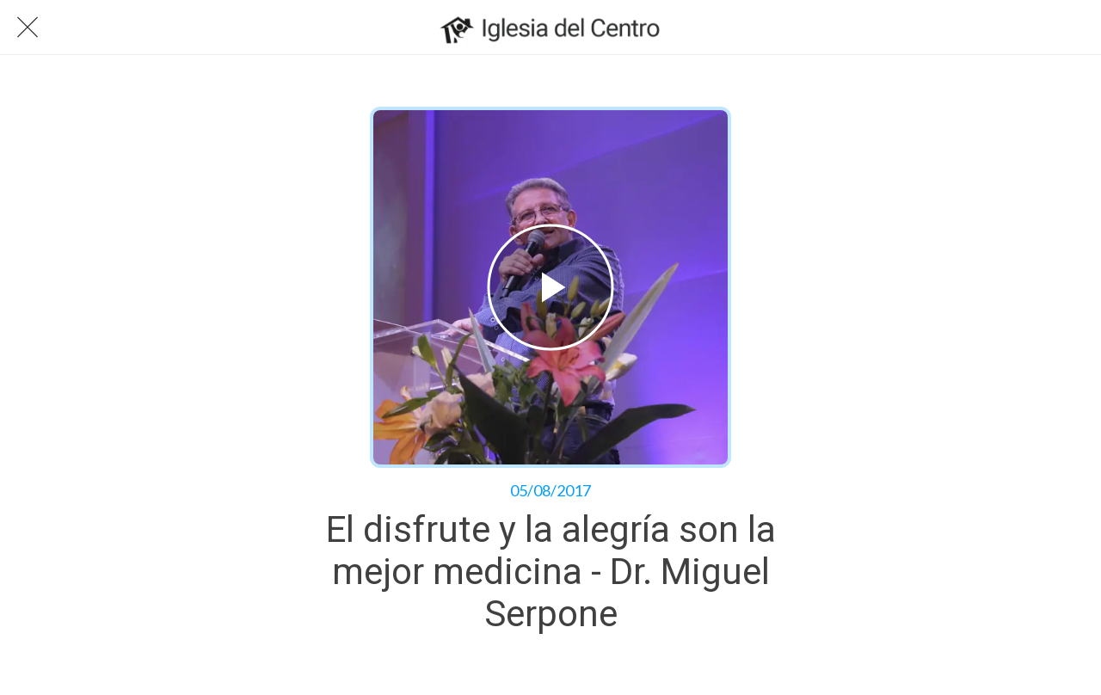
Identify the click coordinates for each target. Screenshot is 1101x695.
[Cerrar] (27, 27)
